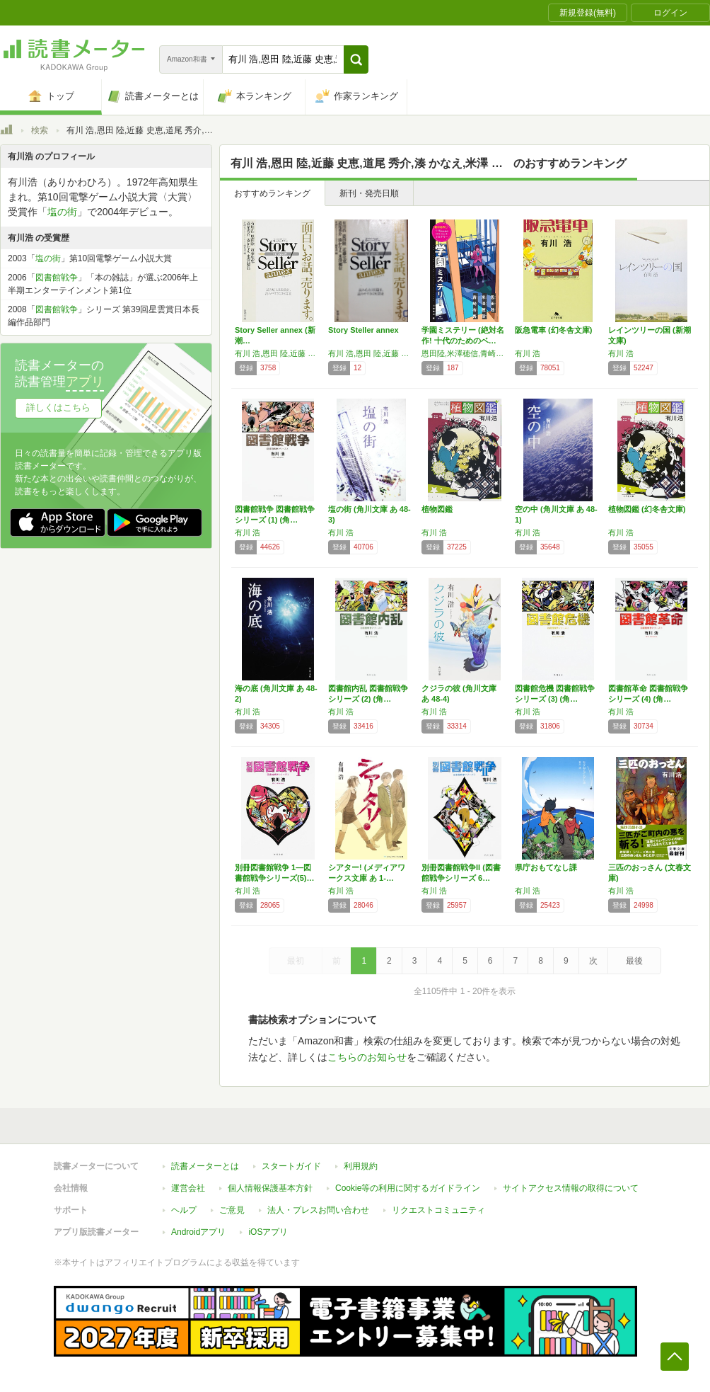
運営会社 (188, 1188)
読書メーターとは (205, 1166)
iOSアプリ (268, 1232)
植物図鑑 (437, 509)
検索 (39, 130)
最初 (295, 961)
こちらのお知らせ (367, 1057)
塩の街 (62, 211)
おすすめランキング (272, 193)
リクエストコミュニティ (438, 1210)
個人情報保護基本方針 (270, 1188)
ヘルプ (184, 1210)
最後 (634, 961)
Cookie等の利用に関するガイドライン (407, 1188)
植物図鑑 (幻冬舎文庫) (646, 509)
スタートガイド (291, 1166)
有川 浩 (527, 353)
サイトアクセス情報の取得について (571, 1188)
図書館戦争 (56, 278)
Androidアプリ (198, 1232)
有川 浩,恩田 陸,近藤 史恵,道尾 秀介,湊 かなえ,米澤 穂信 (278, 353)
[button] (356, 59)
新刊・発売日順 (369, 193)
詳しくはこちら (58, 407)
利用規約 (361, 1166)
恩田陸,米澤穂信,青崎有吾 (464, 353)
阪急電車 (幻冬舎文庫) (553, 330)
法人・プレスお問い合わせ (318, 1210)
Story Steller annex (363, 330)
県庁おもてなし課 (546, 867)
